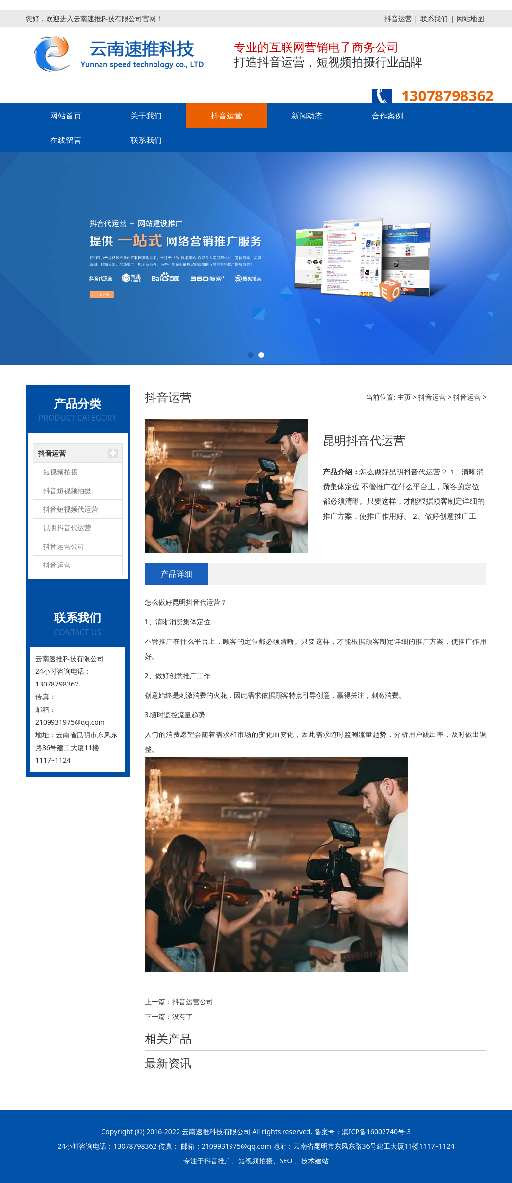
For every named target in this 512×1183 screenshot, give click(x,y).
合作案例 (387, 115)
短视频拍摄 (60, 471)
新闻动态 (307, 115)
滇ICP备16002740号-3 (376, 1131)
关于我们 (146, 115)
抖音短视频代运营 (70, 509)
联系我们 (434, 18)
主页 (404, 397)
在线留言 (65, 140)
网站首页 (65, 115)
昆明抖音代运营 (67, 527)
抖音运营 (398, 18)
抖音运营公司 (63, 546)
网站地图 (470, 18)
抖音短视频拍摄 (67, 490)
